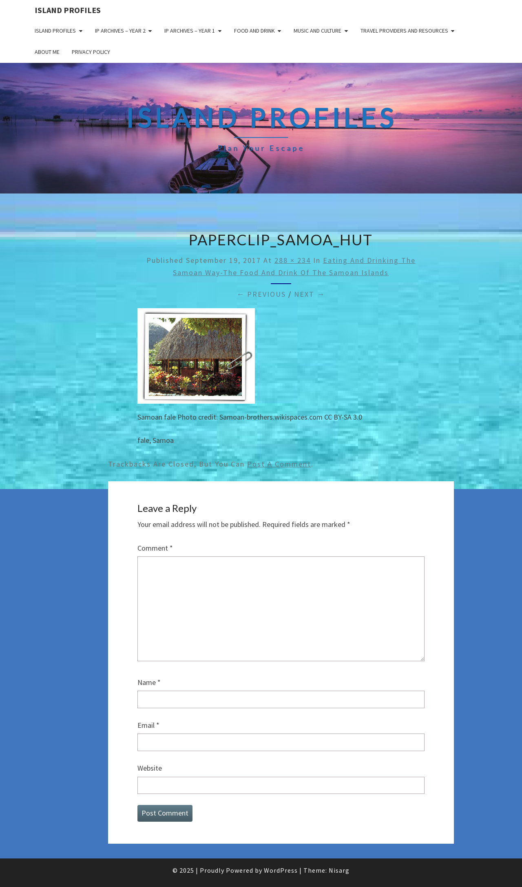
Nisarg (339, 870)
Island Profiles (68, 10)
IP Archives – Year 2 (120, 30)
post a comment (279, 464)
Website (149, 768)
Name (149, 682)
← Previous (261, 294)
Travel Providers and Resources (404, 30)
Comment (155, 548)
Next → (309, 294)
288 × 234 (292, 260)
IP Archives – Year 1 (189, 30)
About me (47, 52)
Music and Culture (317, 30)
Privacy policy (91, 52)
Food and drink (254, 30)
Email (148, 725)
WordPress (281, 870)
